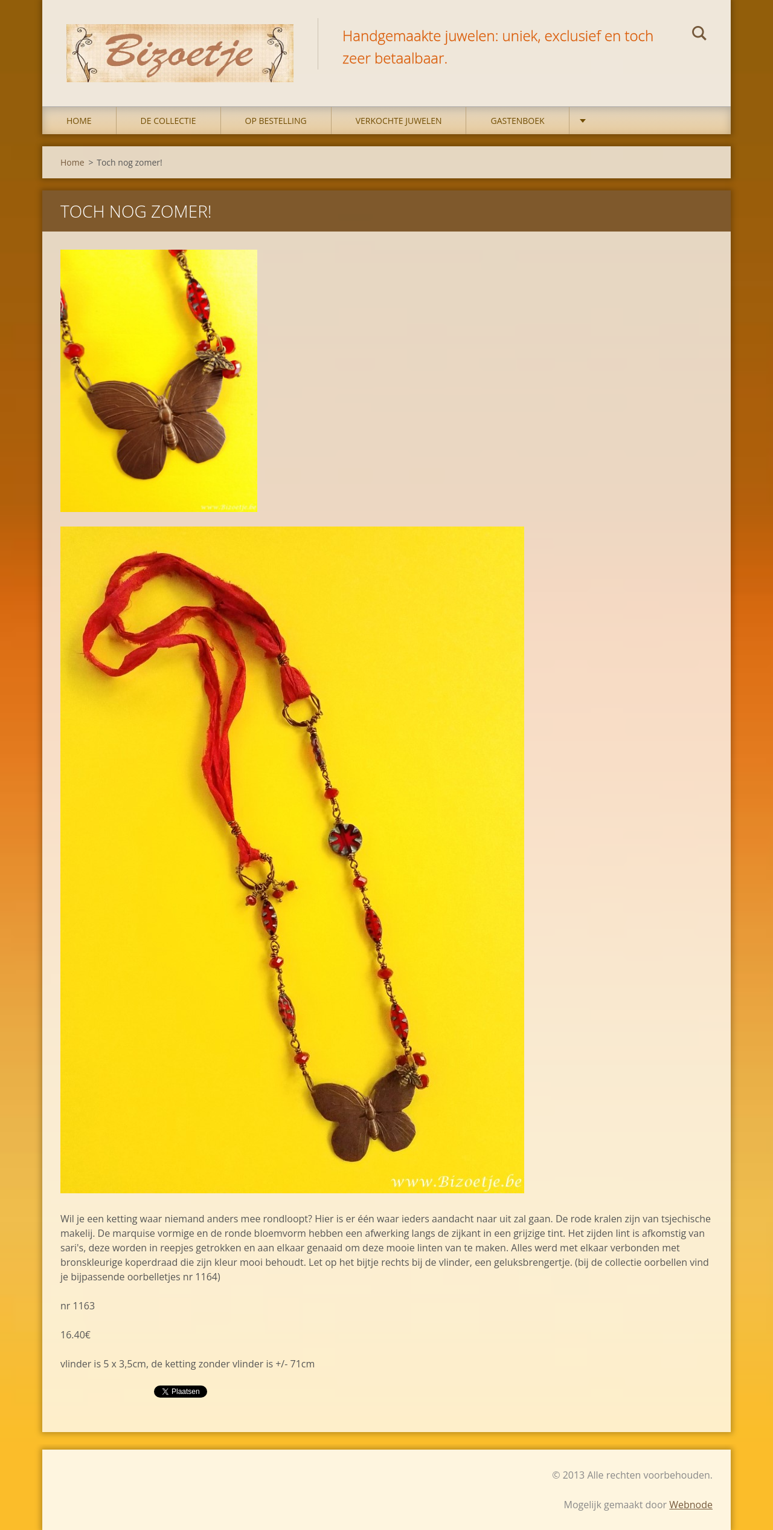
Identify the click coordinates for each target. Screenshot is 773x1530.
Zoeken (699, 35)
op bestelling (276, 120)
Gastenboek (517, 120)
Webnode (691, 1504)
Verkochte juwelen (399, 120)
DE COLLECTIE (168, 120)
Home (79, 120)
